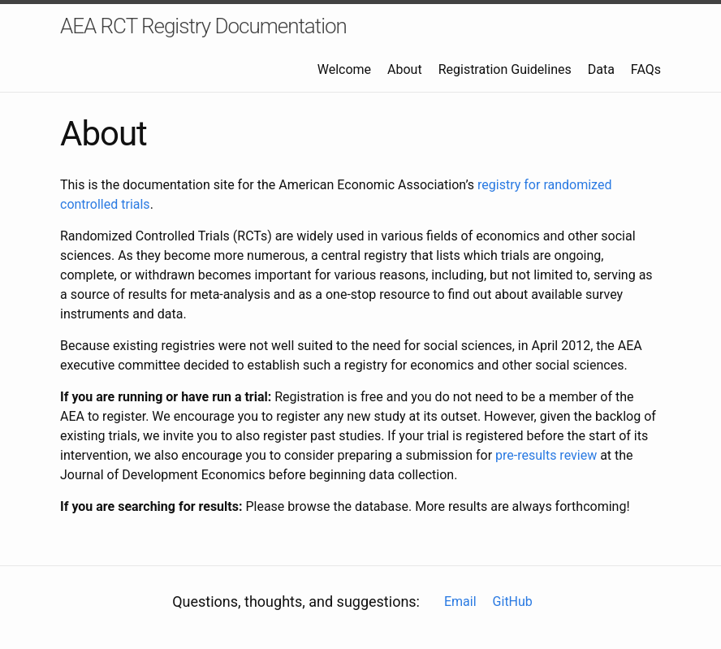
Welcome (344, 69)
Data (601, 69)
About (404, 69)
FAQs (646, 69)
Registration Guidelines (505, 69)
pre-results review (546, 455)
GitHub (513, 601)
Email (460, 601)
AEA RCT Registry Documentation (203, 26)
